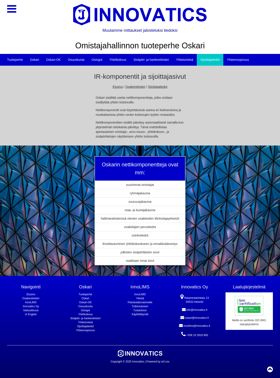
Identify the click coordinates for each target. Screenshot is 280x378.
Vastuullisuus (31, 310)
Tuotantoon (140, 310)
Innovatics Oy (31, 306)
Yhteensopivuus (238, 59)
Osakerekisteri (135, 87)
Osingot (97, 59)
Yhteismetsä (184, 59)
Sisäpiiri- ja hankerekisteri (151, 59)
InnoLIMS (30, 302)
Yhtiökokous (117, 59)
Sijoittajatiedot (210, 59)
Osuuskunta (76, 59)
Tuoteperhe (15, 59)
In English (31, 314)
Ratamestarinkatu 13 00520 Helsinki (194, 298)
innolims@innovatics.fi (194, 325)
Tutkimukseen (140, 306)
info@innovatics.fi (194, 309)
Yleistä (140, 298)
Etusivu (118, 87)
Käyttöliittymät (140, 314)
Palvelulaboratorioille (140, 302)
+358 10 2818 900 (194, 334)
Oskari (34, 59)
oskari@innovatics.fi (194, 317)
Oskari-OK (53, 59)
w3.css (165, 361)
